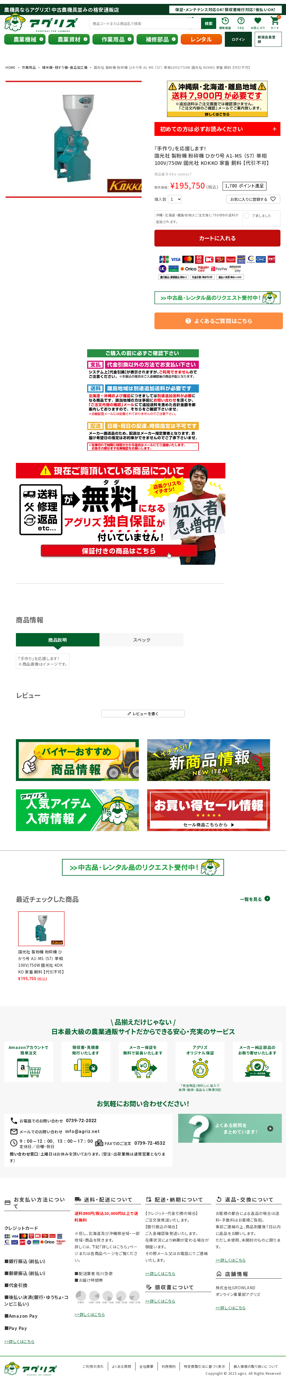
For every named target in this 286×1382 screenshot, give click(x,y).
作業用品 (113, 39)
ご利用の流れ (93, 1366)
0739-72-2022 (81, 1120)
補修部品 (157, 39)
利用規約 (169, 1366)
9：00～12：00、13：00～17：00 (56, 1141)
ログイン (238, 39)
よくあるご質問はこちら (218, 321)
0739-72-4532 (149, 1143)
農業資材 (69, 39)
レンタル (201, 39)
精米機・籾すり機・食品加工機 (65, 67)
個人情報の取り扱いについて (255, 1366)
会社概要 (146, 1366)
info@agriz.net (82, 1131)
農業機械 (25, 39)
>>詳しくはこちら (19, 1341)
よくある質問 (121, 1366)
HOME (11, 67)
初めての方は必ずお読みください (201, 129)
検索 (209, 23)
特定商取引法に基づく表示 (204, 1366)
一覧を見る (251, 899)
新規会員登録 (267, 39)
